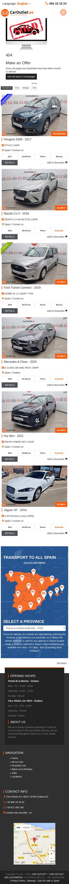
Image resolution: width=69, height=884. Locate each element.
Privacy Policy (18, 880)
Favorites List (19, 765)
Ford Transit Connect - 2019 (22, 287)
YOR (34, 88)
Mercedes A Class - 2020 (20, 361)
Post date (6, 88)
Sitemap (31, 880)
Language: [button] (16, 3)
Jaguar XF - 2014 (15, 510)
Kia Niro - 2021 (14, 436)
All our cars (17, 762)
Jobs (14, 773)
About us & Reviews (22, 769)
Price (17, 88)
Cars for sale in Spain (48, 880)
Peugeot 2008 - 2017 (17, 139)
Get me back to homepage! (21, 76)
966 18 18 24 (58, 3)
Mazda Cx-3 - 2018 (16, 213)
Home (15, 758)
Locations (17, 776)
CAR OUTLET (39, 874)
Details (9, 162)
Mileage (25, 88)
